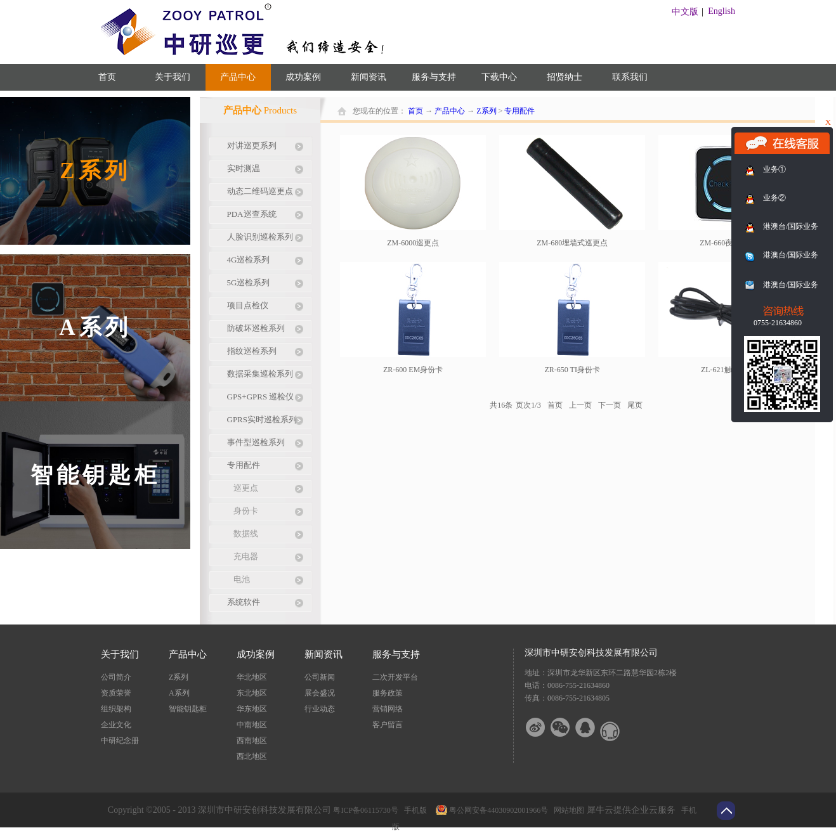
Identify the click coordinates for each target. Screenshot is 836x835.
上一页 (580, 405)
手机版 (413, 810)
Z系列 (486, 111)
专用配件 (519, 111)
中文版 (685, 11)
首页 (107, 77)
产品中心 (449, 111)
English (721, 11)
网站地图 (567, 810)
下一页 (609, 405)
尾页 (635, 405)
